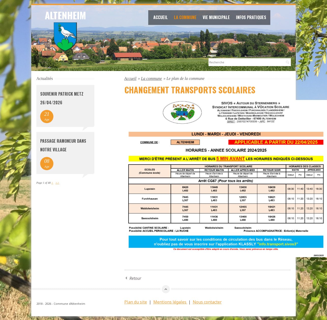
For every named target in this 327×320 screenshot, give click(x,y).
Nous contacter (207, 302)
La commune (185, 17)
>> (57, 182)
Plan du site (135, 302)
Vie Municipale (216, 17)
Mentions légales (170, 302)
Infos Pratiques (251, 17)
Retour (135, 278)
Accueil (160, 17)
